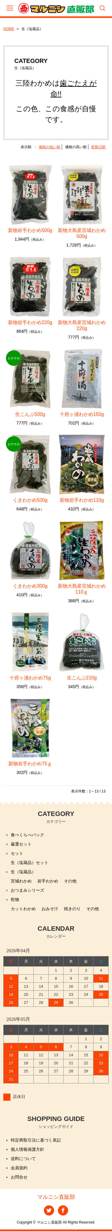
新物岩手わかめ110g (82, 500)
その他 (70, 881)
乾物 (15, 899)
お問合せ (19, 1177)
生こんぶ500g (32, 414)
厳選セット (21, 844)
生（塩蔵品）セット (29, 862)
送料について (23, 1158)
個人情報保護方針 (27, 1149)
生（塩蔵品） (23, 871)
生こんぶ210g (84, 677)
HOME (8, 29)
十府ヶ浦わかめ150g (84, 414)
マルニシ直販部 (56, 1197)
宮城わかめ (21, 881)
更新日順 (98, 147)
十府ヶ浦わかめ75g (33, 677)
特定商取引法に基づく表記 (36, 1140)
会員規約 (19, 1167)
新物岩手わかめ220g (30, 322)
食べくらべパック (27, 834)
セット (17, 853)
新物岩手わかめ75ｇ (30, 763)
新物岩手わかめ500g (30, 230)
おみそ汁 (50, 908)
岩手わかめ (47, 881)
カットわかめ (23, 908)
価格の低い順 (49, 147)
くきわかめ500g (32, 500)
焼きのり (72, 908)
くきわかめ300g (32, 586)
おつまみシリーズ (27, 890)
